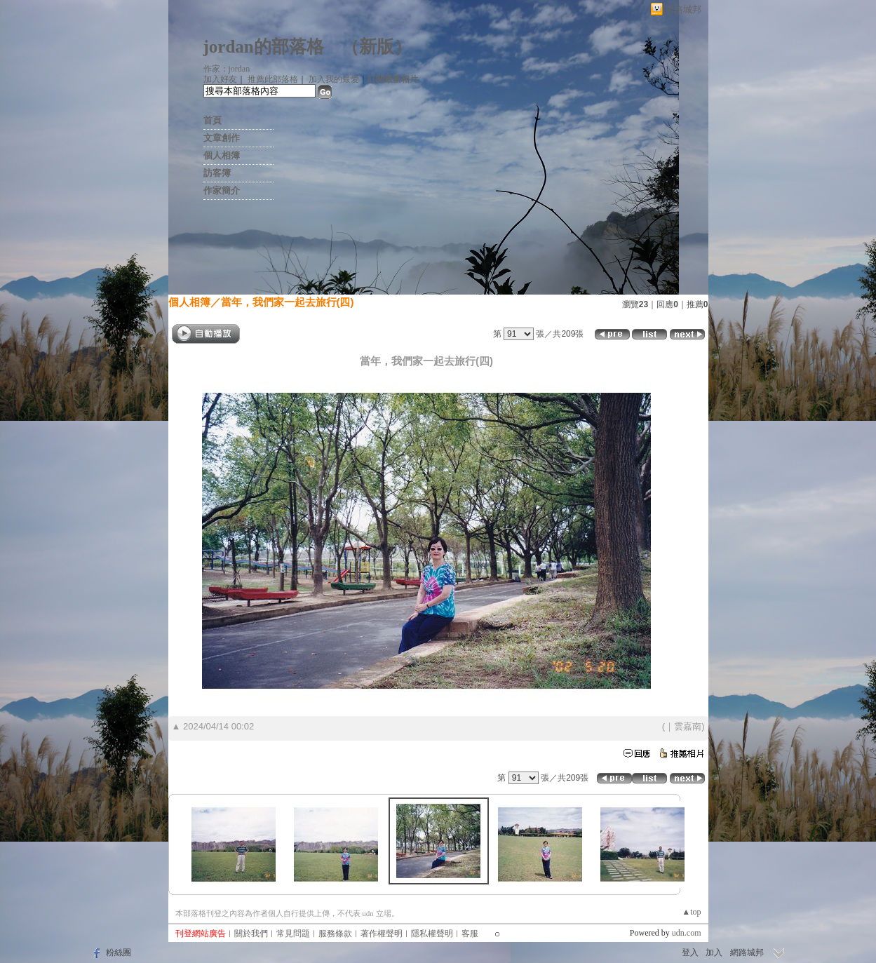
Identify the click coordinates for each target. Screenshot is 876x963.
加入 (714, 952)
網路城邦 (683, 9)
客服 (469, 933)
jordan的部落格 (263, 46)
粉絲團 (118, 952)
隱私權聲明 (432, 933)
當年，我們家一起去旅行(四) (287, 302)
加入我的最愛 (334, 79)
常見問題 (293, 933)
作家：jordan (226, 69)
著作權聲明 (381, 933)
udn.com (686, 933)
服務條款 (335, 933)
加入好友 (220, 79)
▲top (691, 912)
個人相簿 (221, 155)
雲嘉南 (687, 726)
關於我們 (251, 933)
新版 (376, 46)
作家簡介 (221, 190)
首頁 (212, 120)
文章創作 (221, 138)
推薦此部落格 (273, 79)
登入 (690, 952)
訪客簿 (217, 173)
